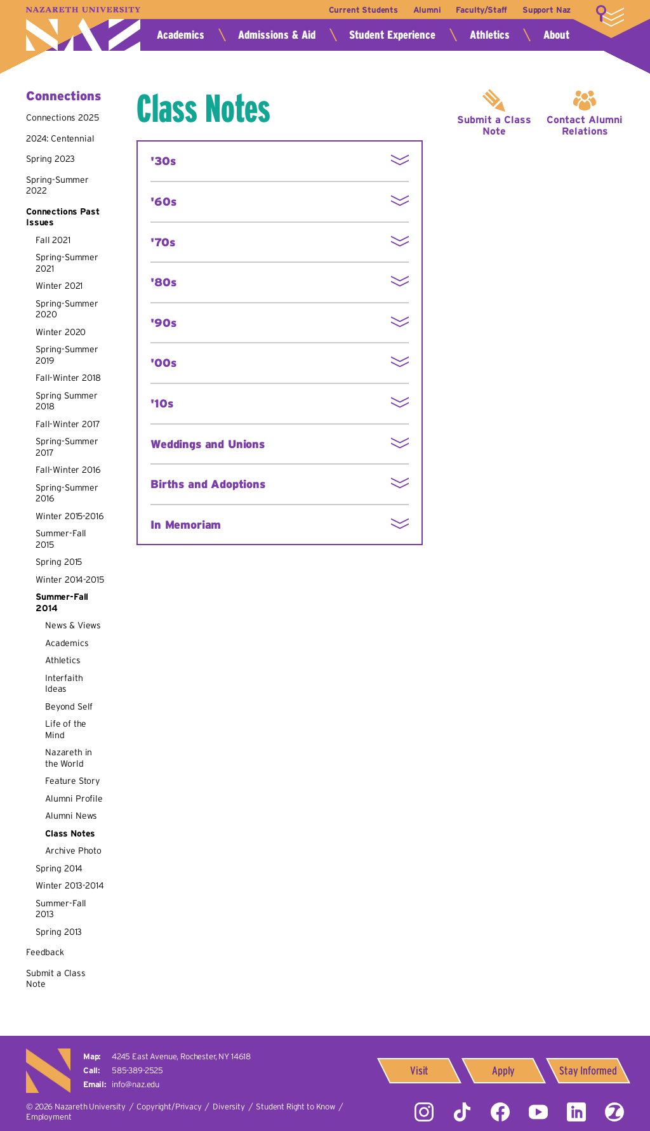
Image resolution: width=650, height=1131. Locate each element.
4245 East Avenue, (181, 1056)
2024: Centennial (60, 138)
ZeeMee (614, 1111)
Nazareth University (83, 29)
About (556, 35)
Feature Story (72, 781)
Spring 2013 (59, 932)
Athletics (490, 35)
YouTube (538, 1111)
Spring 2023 (50, 159)
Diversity (229, 1106)
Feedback (45, 952)
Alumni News (71, 815)
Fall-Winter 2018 (68, 378)
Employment (48, 1116)
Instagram (424, 1111)
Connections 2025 (62, 117)
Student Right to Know (295, 1106)
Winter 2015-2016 (69, 516)
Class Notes (70, 833)
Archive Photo (73, 850)
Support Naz (546, 10)
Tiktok (462, 1111)
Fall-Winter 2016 (68, 470)
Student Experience (392, 35)
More (610, 16)
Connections (63, 96)
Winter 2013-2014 (69, 885)
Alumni (427, 10)
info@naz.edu (135, 1084)
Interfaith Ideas (64, 683)
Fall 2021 (53, 240)
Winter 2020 (61, 332)
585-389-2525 (137, 1070)
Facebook (500, 1111)
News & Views (73, 625)
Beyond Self (69, 706)
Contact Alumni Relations (585, 125)
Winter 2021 (59, 286)
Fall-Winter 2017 (68, 424)
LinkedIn (576, 1111)
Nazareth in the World (68, 758)
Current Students (362, 10)
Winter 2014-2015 (69, 579)
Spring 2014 (59, 868)
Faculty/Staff (481, 10)
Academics (180, 35)
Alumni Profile (74, 798)
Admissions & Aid (276, 35)
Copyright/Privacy (168, 1106)
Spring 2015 (59, 562)
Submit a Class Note (494, 125)
